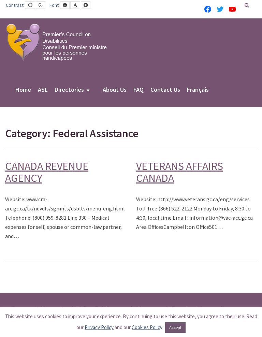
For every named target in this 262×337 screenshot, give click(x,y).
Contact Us (165, 90)
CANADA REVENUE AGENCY (46, 172)
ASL (43, 90)
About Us (115, 90)
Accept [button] (175, 328)
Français (198, 90)
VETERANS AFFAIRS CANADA (179, 172)
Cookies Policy (147, 327)
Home (23, 90)
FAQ (138, 90)
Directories (69, 90)
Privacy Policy (99, 327)
